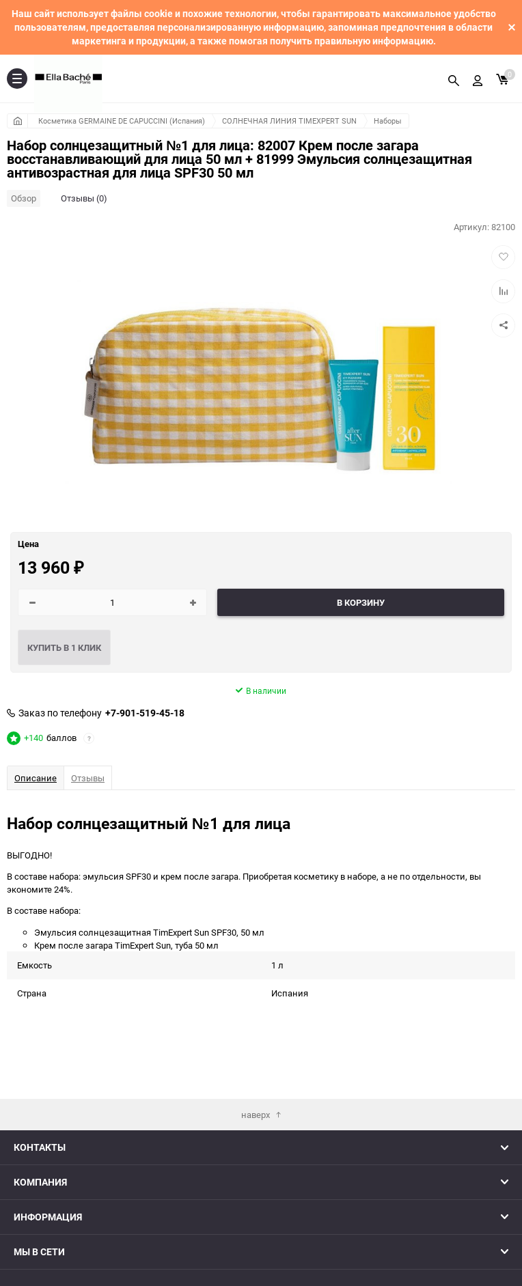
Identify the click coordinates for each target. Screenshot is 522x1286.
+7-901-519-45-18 (144, 713)
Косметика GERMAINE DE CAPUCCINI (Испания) (121, 120)
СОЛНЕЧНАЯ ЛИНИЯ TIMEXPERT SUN (289, 120)
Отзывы (88, 778)
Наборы (388, 120)
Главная (17, 121)
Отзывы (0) (84, 198)
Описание (35, 778)
